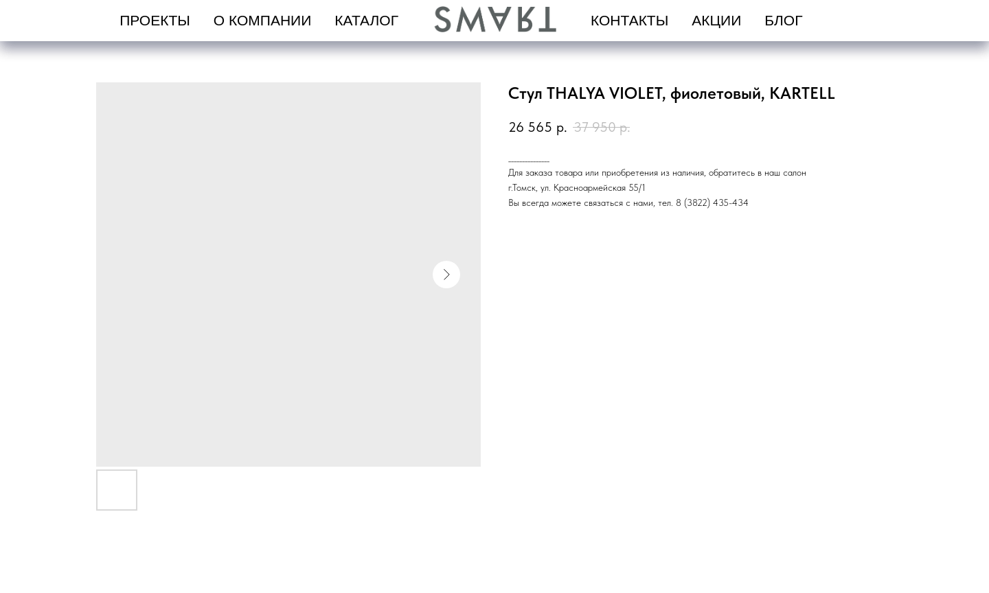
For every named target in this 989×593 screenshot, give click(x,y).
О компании (262, 20)
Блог (783, 20)
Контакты (629, 20)
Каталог (366, 20)
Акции (716, 20)
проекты (155, 20)
